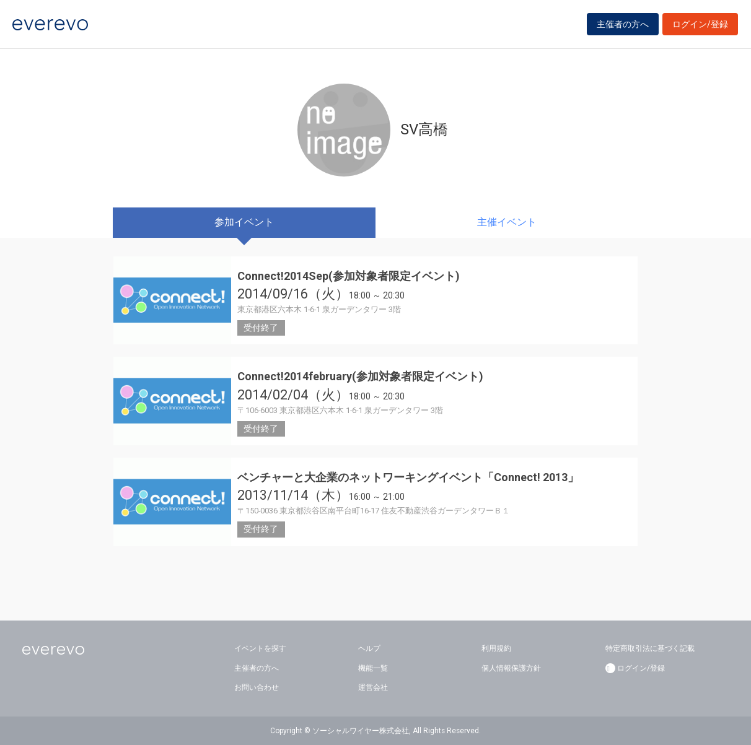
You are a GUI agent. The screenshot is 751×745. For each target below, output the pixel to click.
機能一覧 (373, 668)
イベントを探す (260, 648)
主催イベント (507, 222)
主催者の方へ (623, 26)
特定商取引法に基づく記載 (650, 648)
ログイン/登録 (700, 26)
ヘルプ (369, 648)
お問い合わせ (256, 687)
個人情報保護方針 (511, 668)
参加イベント (244, 222)
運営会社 (373, 687)
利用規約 (496, 648)
